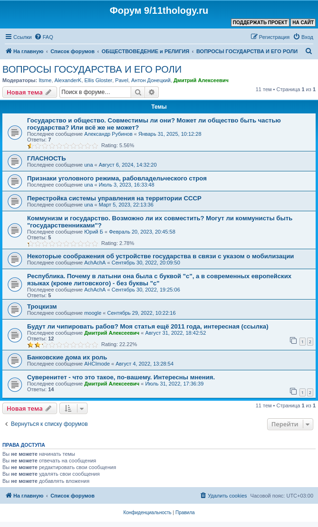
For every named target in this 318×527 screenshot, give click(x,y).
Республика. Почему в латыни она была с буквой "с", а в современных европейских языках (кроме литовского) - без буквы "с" (159, 280)
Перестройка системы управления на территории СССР (114, 198)
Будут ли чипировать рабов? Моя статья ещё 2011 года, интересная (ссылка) (148, 326)
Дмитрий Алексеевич (201, 80)
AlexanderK (68, 80)
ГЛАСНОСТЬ (46, 158)
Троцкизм (42, 306)
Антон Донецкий (151, 80)
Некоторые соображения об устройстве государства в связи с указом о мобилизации (160, 256)
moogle (92, 313)
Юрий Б (93, 232)
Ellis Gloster (99, 80)
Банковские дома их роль (67, 357)
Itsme (45, 80)
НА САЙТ (303, 22)
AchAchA (95, 262)
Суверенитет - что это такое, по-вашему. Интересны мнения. (121, 377)
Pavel (121, 80)
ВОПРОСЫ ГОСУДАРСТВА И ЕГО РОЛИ (92, 69)
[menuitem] (43, 37)
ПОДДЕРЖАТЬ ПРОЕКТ (260, 22)
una (88, 165)
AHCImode (97, 364)
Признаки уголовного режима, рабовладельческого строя (117, 178)
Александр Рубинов (108, 134)
